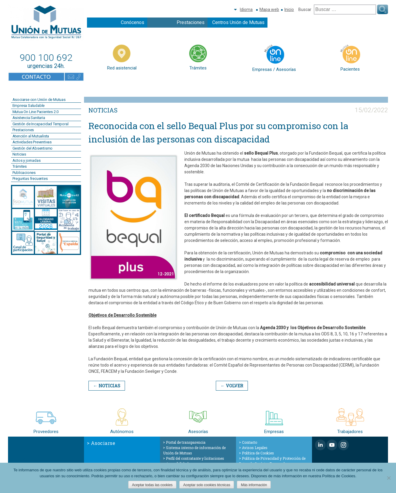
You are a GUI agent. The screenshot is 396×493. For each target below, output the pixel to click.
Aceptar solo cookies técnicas (206, 485)
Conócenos (132, 22)
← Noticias (106, 386)
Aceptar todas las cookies (152, 485)
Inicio (289, 9)
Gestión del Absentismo (32, 148)
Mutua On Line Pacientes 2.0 (35, 112)
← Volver (231, 386)
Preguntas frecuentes (30, 178)
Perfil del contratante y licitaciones (195, 458)
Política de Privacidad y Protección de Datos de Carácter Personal (272, 461)
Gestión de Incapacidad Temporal (40, 124)
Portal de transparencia (185, 442)
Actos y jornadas (26, 160)
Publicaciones (24, 172)
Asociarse (103, 443)
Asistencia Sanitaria (28, 117)
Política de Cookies (258, 452)
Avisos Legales (254, 447)
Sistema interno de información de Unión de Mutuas (194, 450)
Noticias (19, 154)
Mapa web (269, 9)
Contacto (249, 442)
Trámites (19, 166)
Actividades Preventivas (32, 142)
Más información (254, 485)
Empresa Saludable (28, 105)
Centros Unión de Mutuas (238, 22)
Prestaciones (191, 22)
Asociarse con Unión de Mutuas (39, 99)
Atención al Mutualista (30, 136)
